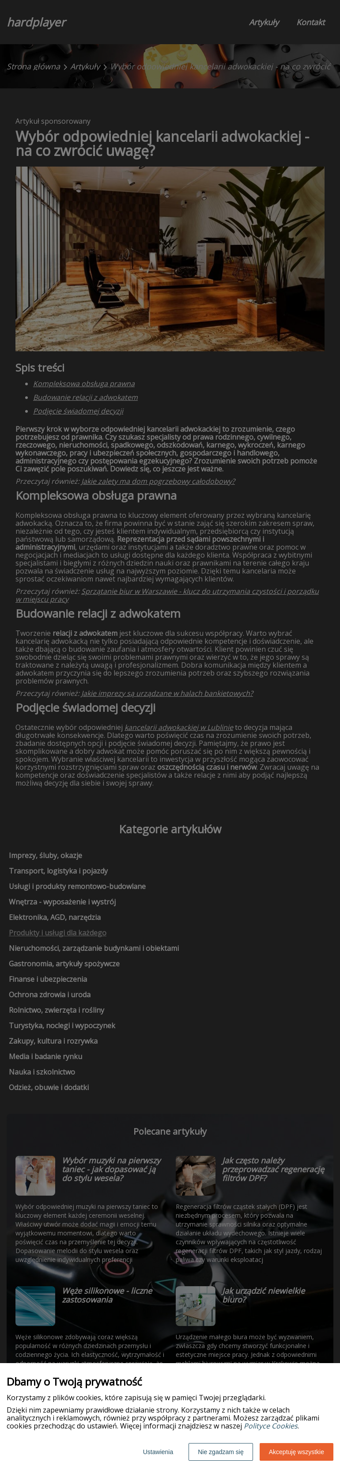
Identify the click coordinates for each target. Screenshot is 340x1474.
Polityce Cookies (271, 1426)
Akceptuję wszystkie (296, 1451)
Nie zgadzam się (221, 1451)
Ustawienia (158, 1451)
